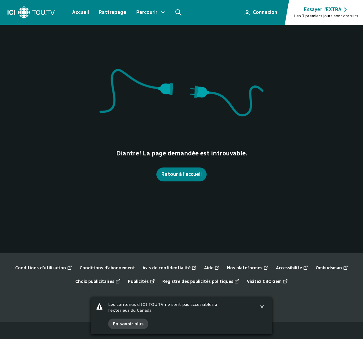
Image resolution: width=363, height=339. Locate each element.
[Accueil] (31, 12)
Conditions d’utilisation (43, 268)
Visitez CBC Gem (267, 282)
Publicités (141, 282)
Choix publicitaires (97, 282)
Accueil (80, 12)
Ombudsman (332, 268)
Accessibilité (292, 268)
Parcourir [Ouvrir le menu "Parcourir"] (151, 12)
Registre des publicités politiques (200, 282)
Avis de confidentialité (169, 268)
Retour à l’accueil (181, 174)
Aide (212, 268)
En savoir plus (128, 324)
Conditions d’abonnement (107, 268)
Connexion (258, 10)
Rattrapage (112, 12)
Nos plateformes (248, 268)
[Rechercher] (178, 12)
